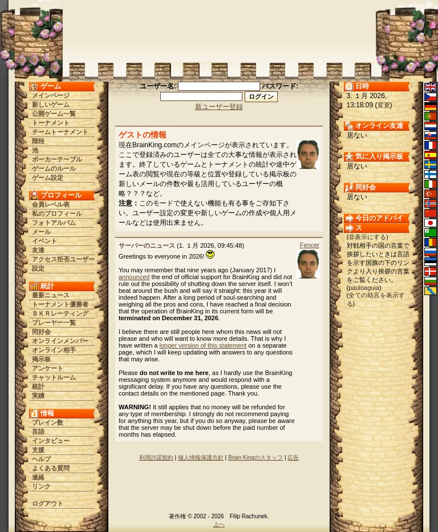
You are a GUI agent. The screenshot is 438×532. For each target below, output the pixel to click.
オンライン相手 (54, 349)
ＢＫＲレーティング (60, 313)
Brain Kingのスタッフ (255, 457)
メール (41, 231)
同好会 (41, 331)
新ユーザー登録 (219, 107)
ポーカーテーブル (57, 159)
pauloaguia (363, 287)
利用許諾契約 (156, 457)
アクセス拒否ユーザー (63, 259)
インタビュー (51, 440)
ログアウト (47, 503)
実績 (38, 395)
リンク (41, 486)
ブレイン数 (47, 422)
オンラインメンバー (60, 340)
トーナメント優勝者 (60, 304)
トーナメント (51, 122)
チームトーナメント (60, 131)
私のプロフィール (57, 213)
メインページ (51, 95)
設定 (38, 268)
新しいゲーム (51, 104)
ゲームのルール (54, 168)
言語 (38, 431)
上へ (219, 524)
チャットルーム (54, 377)
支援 (38, 449)
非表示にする (367, 236)
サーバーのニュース (147, 245)
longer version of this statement (203, 345)
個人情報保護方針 (201, 457)
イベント (44, 240)
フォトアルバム (54, 222)
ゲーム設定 (47, 177)
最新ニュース (51, 295)
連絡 (38, 477)
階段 (38, 141)
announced (134, 276)
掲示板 (41, 359)
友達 (38, 250)
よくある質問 (51, 468)
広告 (293, 457)
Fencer (309, 244)
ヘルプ (41, 459)
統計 (38, 386)
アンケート (47, 368)
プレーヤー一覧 (54, 322)
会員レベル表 (51, 204)
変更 (384, 105)
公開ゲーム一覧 (54, 113)
